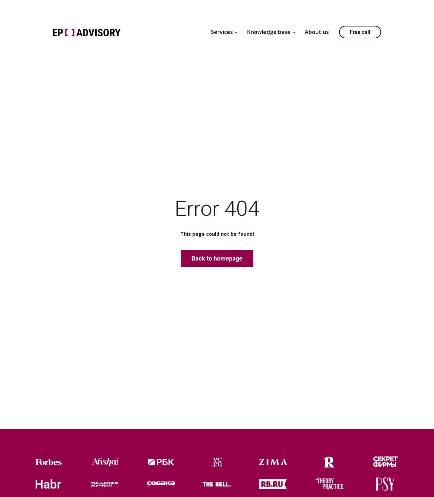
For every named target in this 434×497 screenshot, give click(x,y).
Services (222, 32)
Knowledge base (269, 32)
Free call (360, 32)
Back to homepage (217, 258)
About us (317, 32)
